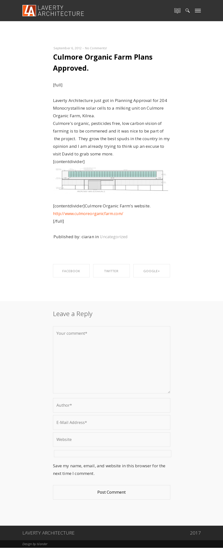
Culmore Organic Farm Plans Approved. (99, 62)
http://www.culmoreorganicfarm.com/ (90, 213)
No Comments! (100, 48)
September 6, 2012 (69, 48)
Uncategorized (114, 236)
